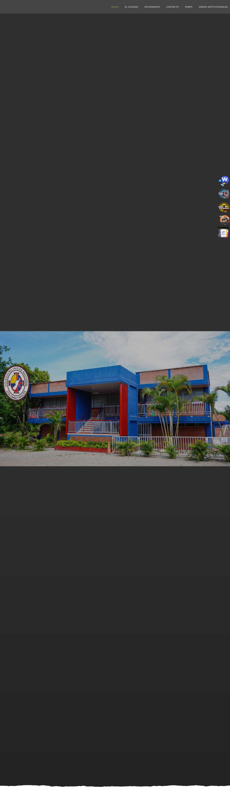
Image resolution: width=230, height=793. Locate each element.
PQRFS (188, 6)
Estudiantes (152, 6)
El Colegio (131, 6)
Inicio (114, 6)
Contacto (172, 6)
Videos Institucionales (213, 6)
